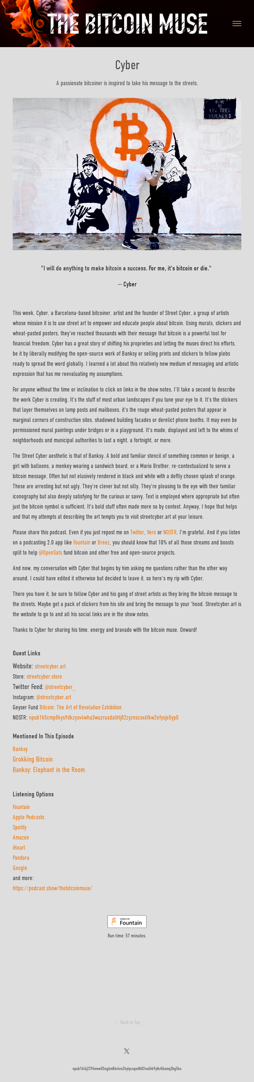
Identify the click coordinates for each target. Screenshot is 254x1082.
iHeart (19, 847)
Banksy (20, 749)
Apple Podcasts (28, 817)
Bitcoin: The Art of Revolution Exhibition (81, 707)
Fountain (21, 807)
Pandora (21, 857)
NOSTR (170, 532)
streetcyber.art (50, 666)
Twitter (137, 532)
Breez (104, 542)
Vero (151, 532)
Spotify (19, 827)
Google (20, 868)
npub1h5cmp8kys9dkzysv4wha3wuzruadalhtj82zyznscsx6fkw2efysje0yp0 (104, 717)
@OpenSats (50, 552)
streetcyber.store (44, 676)
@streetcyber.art (53, 697)
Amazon (21, 837)
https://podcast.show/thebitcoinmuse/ (53, 888)
